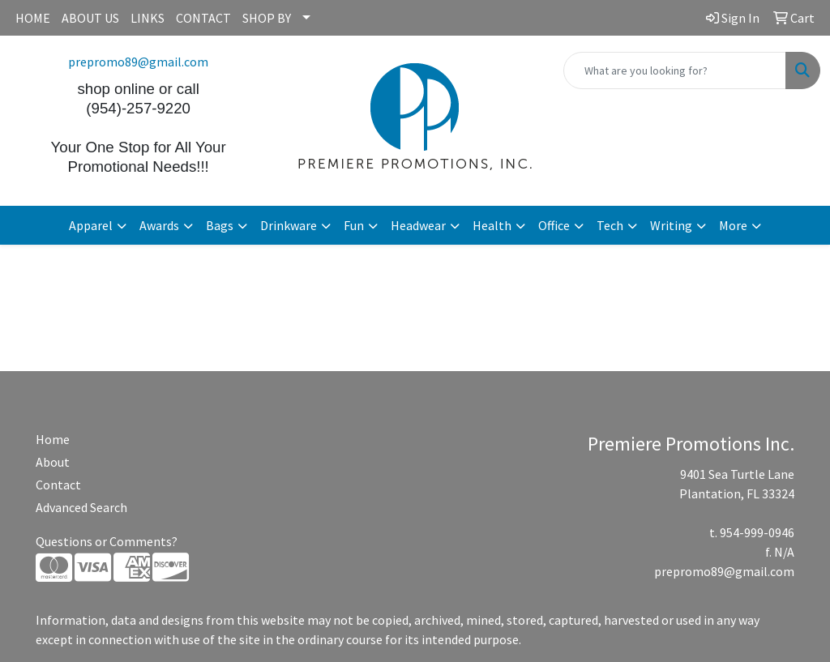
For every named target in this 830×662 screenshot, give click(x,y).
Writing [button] (671, 225)
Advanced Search (81, 507)
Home (53, 439)
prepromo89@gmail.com (138, 61)
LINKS (147, 18)
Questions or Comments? (107, 541)
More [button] (733, 225)
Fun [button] (354, 225)
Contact (58, 484)
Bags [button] (219, 225)
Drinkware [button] (288, 225)
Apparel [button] (91, 225)
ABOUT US (90, 18)
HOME (32, 18)
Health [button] (492, 225)
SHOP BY (266, 18)
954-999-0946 (757, 532)
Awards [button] (159, 225)
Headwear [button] (418, 225)
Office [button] (554, 225)
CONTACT (203, 18)
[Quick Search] (674, 70)
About (53, 462)
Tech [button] (610, 225)
